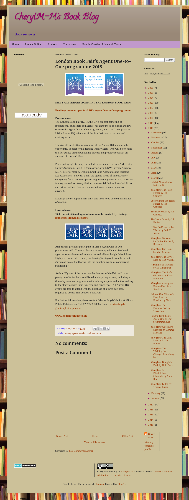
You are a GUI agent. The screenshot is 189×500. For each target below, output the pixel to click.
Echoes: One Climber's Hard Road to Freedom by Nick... (162, 297)
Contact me (69, 44)
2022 (151, 108)
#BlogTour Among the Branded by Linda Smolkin (162, 286)
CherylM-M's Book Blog (56, 17)
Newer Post (62, 436)
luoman (100, 484)
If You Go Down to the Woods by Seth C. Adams (162, 230)
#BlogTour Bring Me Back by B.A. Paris (162, 364)
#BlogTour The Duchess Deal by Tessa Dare (160, 308)
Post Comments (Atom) (81, 451)
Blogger (121, 484)
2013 (151, 424)
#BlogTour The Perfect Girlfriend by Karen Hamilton (162, 275)
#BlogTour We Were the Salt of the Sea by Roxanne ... (163, 241)
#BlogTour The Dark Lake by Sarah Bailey (161, 340)
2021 (151, 113)
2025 (151, 93)
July (153, 157)
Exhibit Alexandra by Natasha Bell (161, 183)
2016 (151, 409)
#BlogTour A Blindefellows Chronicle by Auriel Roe (162, 374)
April (154, 172)
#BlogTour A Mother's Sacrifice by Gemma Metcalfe (162, 329)
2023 (151, 102)
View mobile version (94, 442)
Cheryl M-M (151, 436)
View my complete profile (149, 445)
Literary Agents (71, 333)
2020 (151, 118)
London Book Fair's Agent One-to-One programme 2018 (161, 319)
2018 (151, 128)
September (156, 147)
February (156, 393)
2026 (151, 88)
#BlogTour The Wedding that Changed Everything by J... (162, 353)
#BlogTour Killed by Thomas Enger (161, 385)
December (156, 132)
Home (15, 44)
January (155, 398)
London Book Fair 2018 (90, 333)
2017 (151, 404)
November (156, 137)
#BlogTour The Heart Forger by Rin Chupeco (161, 193)
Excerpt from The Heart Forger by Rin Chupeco (163, 203)
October (155, 142)
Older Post (127, 436)
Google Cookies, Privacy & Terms (101, 44)
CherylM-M (127, 471)
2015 (151, 414)
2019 (151, 123)
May (153, 167)
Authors (52, 44)
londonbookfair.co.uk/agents (71, 217)
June (153, 162)
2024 (151, 98)
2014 (151, 419)
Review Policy (33, 44)
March (154, 177)
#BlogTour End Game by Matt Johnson (162, 250)
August (155, 152)
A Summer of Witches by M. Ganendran (162, 266)
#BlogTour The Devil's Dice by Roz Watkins (163, 258)
